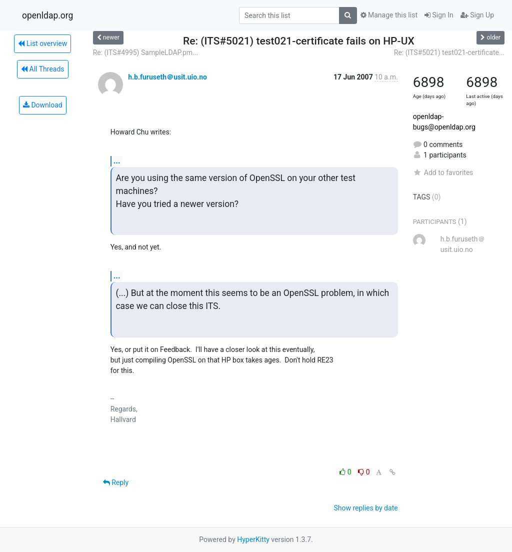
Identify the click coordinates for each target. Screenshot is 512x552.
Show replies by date (366, 508)
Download (42, 105)
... (117, 161)
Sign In (439, 15)
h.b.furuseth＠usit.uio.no (167, 77)
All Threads (42, 69)
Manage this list (389, 15)
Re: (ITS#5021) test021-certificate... (449, 52)
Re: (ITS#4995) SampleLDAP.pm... (145, 52)
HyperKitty (253, 540)
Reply (115, 482)
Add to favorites (443, 172)
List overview (42, 44)
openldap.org (47, 15)
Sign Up (477, 15)
